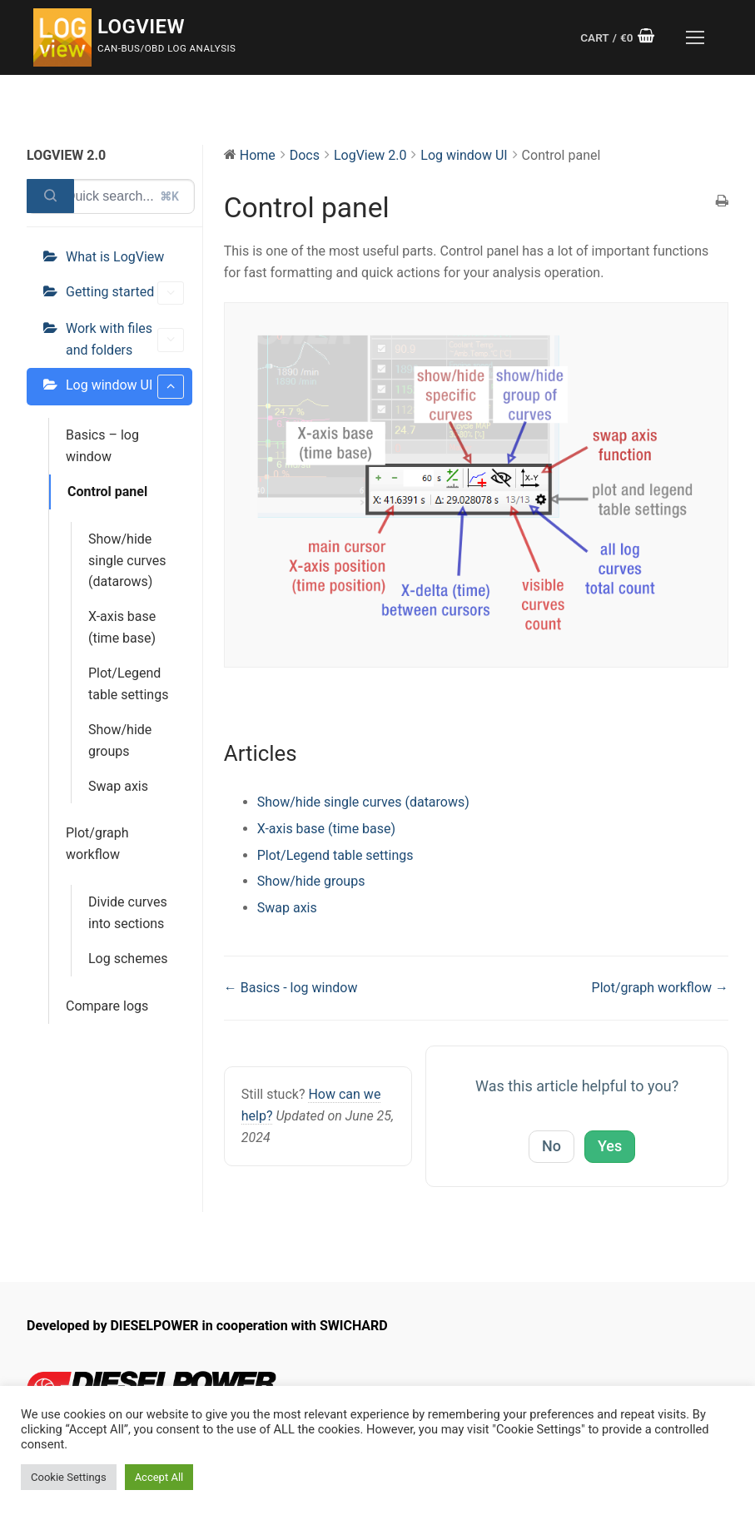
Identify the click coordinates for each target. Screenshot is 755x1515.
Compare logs (107, 1006)
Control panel (107, 491)
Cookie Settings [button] (69, 1477)
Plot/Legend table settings (128, 684)
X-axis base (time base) (122, 627)
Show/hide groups (119, 740)
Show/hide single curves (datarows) (127, 560)
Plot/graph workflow (97, 843)
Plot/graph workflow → (660, 988)
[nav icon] (695, 37)
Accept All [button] (159, 1477)
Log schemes (127, 958)
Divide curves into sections (127, 912)
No (551, 1146)
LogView (141, 26)
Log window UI (125, 387)
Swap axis (118, 786)
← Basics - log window (291, 988)
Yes (610, 1146)
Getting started (125, 293)
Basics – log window (102, 445)
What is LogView (115, 257)
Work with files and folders (125, 339)
